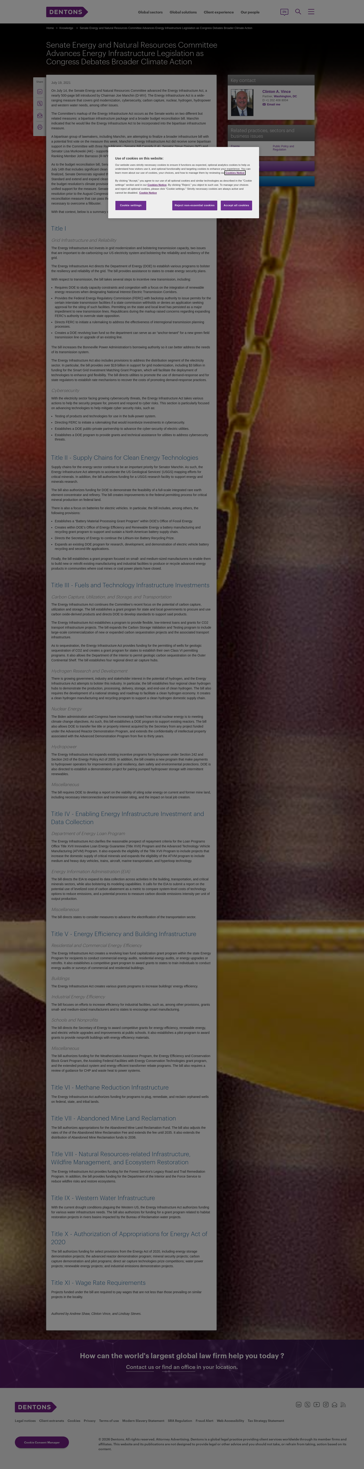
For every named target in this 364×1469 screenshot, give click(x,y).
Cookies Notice (234, 172)
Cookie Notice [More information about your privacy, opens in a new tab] (148, 192)
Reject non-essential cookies (195, 205)
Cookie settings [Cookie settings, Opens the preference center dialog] (131, 205)
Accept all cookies (236, 205)
